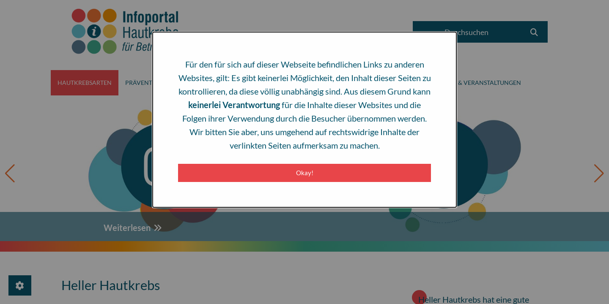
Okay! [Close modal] (304, 172)
